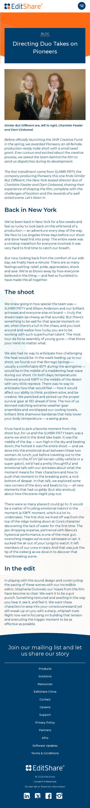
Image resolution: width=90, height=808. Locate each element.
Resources (45, 684)
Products (45, 669)
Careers (45, 707)
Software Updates (45, 745)
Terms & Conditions (45, 753)
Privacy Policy (45, 722)
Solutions (45, 676)
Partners (45, 730)
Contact (45, 699)
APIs (45, 738)
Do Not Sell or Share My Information (45, 786)
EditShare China (45, 691)
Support (45, 715)
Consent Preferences (45, 781)
